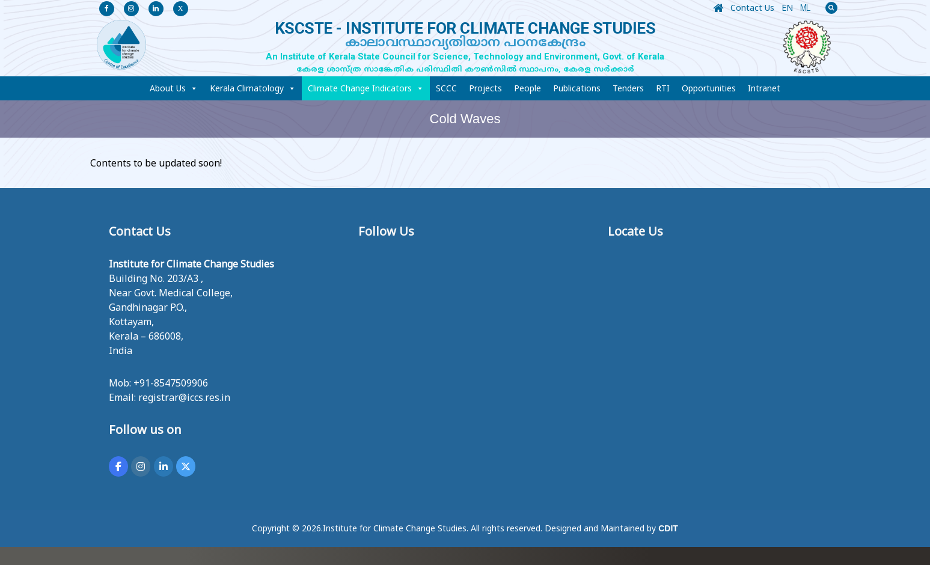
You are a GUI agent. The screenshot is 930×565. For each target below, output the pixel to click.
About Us (174, 88)
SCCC (446, 88)
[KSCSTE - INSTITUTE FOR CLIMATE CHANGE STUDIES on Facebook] (118, 466)
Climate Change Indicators (366, 88)
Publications (577, 88)
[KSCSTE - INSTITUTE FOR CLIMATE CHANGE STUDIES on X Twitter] (185, 466)
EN (787, 7)
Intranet (764, 88)
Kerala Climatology (253, 88)
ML (805, 10)
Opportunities (709, 88)
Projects (485, 88)
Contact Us (752, 7)
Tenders (628, 88)
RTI (663, 88)
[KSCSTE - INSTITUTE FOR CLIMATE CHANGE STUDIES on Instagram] (140, 466)
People (527, 88)
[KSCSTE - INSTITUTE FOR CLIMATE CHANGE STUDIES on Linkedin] (163, 466)
